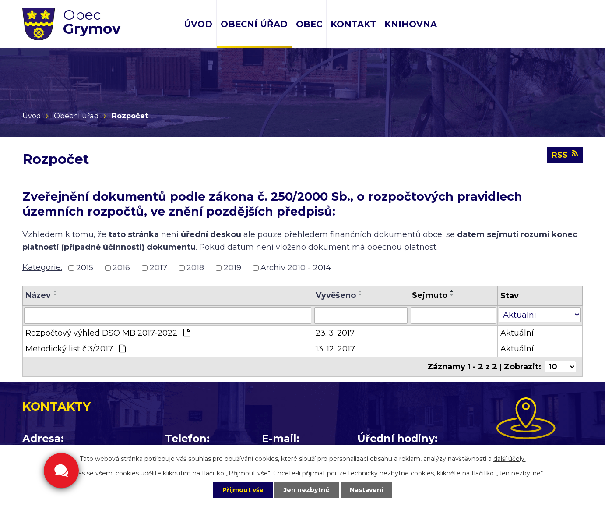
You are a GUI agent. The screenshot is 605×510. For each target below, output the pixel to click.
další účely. (509, 459)
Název (38, 295)
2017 (158, 268)
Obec (309, 24)
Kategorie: (42, 267)
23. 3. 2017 (335, 333)
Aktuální (517, 333)
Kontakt (353, 24)
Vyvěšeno (336, 295)
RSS (565, 154)
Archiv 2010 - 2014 (295, 268)
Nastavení (366, 490)
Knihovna (410, 24)
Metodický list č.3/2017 (75, 349)
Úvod (198, 24)
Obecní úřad (254, 24)
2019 (232, 268)
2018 (195, 268)
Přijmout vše (243, 490)
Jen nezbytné (307, 490)
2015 (84, 268)
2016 (121, 268)
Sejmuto (429, 295)
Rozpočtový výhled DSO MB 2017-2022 (107, 333)
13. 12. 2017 (335, 349)
